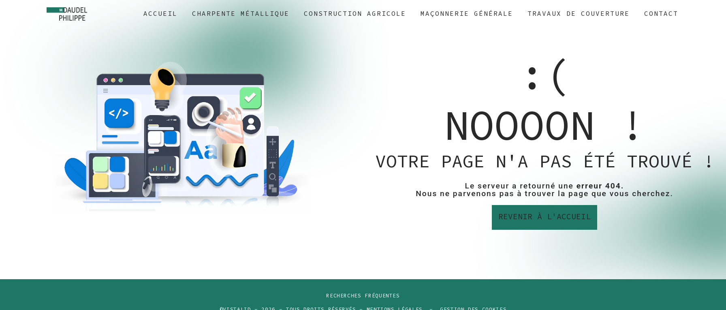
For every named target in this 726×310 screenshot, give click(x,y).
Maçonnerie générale (467, 14)
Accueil (160, 14)
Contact (661, 14)
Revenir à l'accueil (544, 217)
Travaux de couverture (578, 14)
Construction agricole (355, 14)
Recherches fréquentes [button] (362, 296)
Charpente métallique (240, 14)
